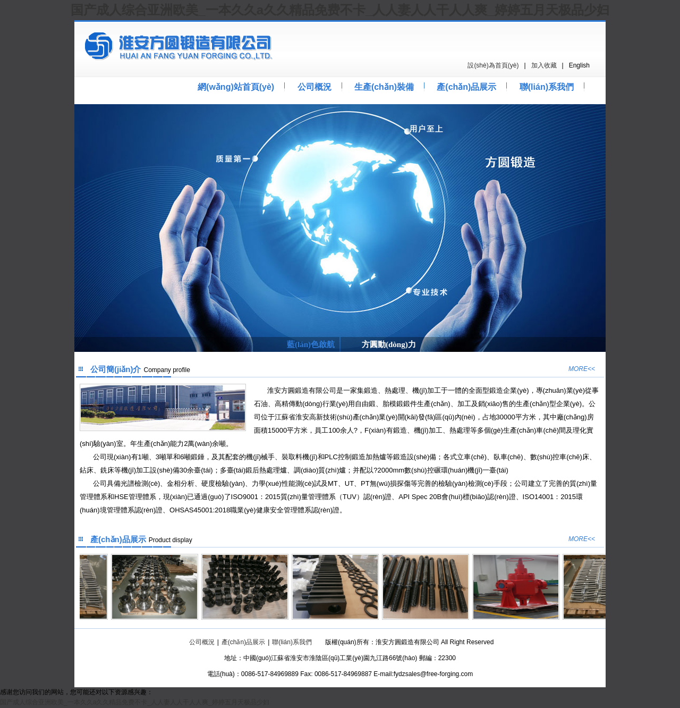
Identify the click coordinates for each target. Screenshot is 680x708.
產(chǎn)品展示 (466, 86)
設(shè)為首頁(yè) (493, 65)
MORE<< (581, 369)
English (579, 65)
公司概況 (315, 86)
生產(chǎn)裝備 (384, 86)
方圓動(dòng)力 (389, 344)
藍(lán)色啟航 (311, 344)
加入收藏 (544, 65)
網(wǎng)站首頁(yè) (236, 86)
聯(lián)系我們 (547, 86)
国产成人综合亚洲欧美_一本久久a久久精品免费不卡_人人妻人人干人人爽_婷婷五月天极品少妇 (340, 10)
